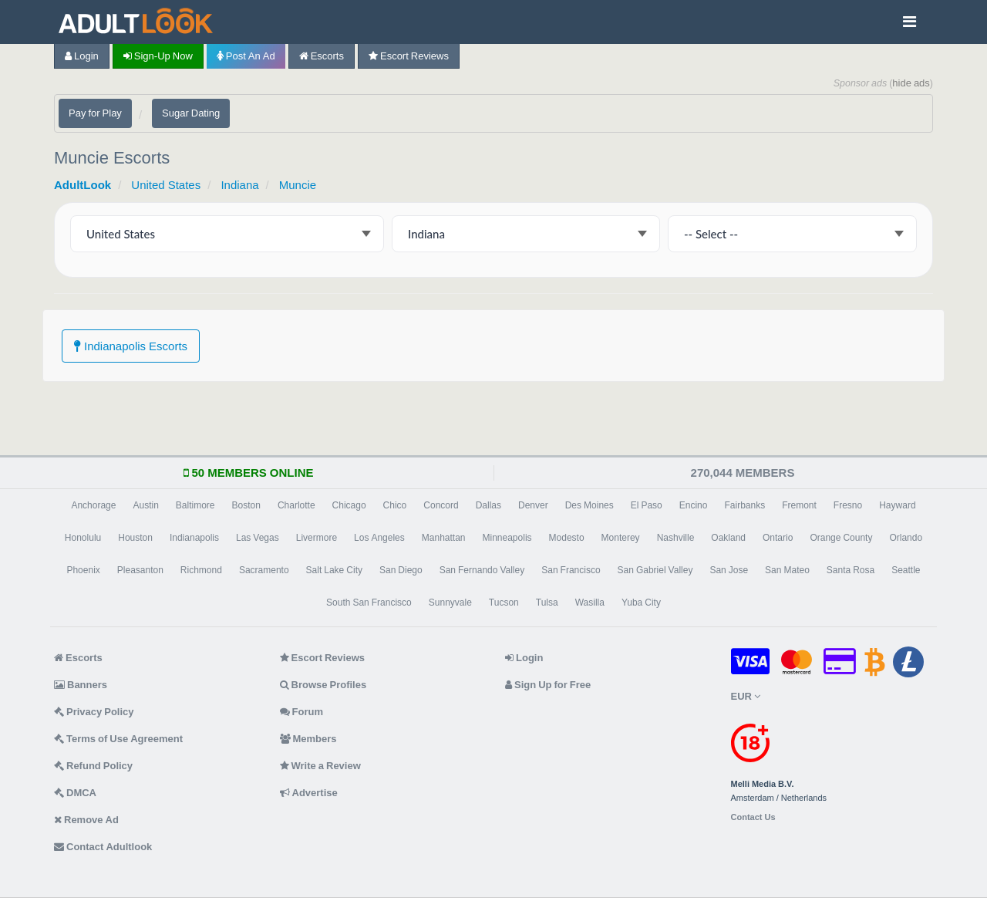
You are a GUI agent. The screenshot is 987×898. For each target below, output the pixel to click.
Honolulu (83, 537)
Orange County (841, 537)
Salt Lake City (334, 570)
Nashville (676, 537)
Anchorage (93, 505)
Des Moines (589, 505)
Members (308, 739)
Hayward (897, 505)
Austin (145, 505)
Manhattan (444, 537)
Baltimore (195, 505)
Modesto (566, 537)
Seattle (905, 570)
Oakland (728, 537)
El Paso (646, 505)
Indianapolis (194, 537)
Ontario (778, 537)
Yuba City (641, 602)
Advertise (309, 793)
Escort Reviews (409, 56)
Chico (395, 505)
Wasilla (590, 602)
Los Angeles (379, 537)
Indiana (239, 185)
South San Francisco (369, 602)
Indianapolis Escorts (130, 346)
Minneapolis (507, 537)
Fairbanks (744, 505)
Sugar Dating (191, 113)
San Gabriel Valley (655, 570)
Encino (693, 505)
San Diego (401, 570)
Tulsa (547, 602)
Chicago (349, 505)
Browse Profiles (323, 685)
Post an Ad (246, 56)
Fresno (848, 505)
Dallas (488, 505)
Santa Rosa (850, 570)
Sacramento (264, 570)
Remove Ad (86, 820)
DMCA (75, 793)
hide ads (911, 83)
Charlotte (296, 505)
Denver (533, 505)
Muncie (297, 185)
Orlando (905, 537)
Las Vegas (257, 537)
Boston (246, 505)
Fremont (799, 505)
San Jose (728, 570)
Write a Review (320, 766)
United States (165, 185)
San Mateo (787, 570)
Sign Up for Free (548, 685)
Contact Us (753, 817)
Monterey (620, 537)
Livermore (316, 537)
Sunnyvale (450, 602)
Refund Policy (93, 766)
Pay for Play (95, 113)
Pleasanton (140, 570)
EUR (745, 696)
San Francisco (570, 570)
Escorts (321, 56)
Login (82, 56)
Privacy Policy (94, 712)
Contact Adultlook (103, 847)
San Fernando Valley (482, 570)
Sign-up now (158, 56)
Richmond (201, 570)
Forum (301, 712)
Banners (80, 685)
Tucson (504, 602)
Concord (440, 505)
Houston (135, 537)
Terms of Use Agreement (118, 739)
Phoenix (82, 570)
